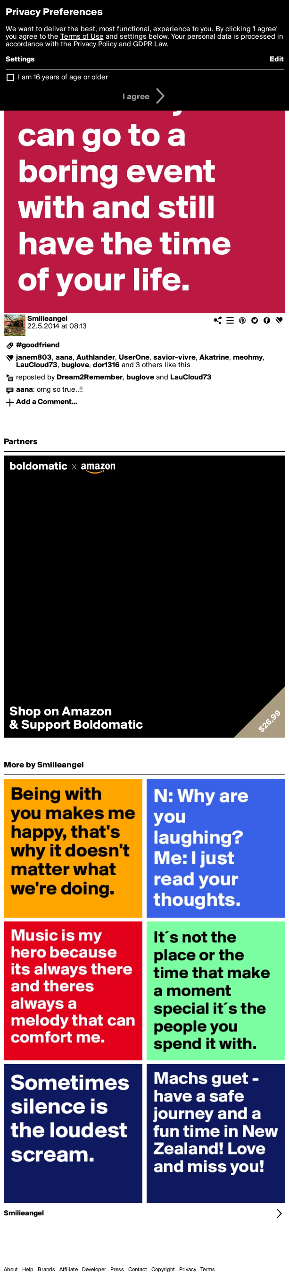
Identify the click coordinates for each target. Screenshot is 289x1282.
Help (27, 1270)
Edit (277, 59)
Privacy (187, 1270)
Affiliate (68, 1270)
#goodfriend (38, 345)
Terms (207, 1270)
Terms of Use (82, 37)
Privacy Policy (95, 44)
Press (117, 1270)
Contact (137, 1270)
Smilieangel (47, 319)
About (11, 1270)
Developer (94, 1270)
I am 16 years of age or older (63, 77)
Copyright (163, 1270)
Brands (46, 1270)
